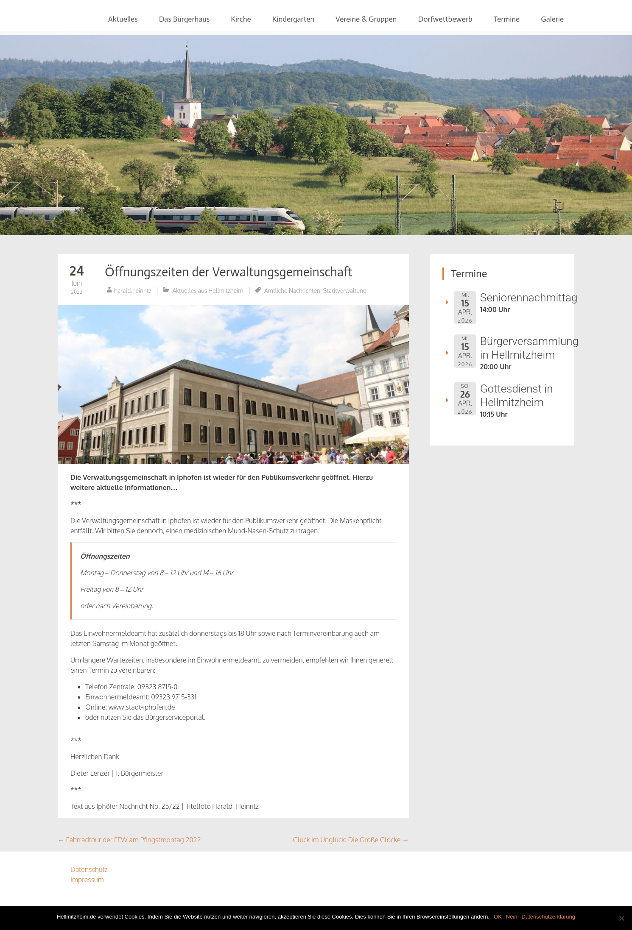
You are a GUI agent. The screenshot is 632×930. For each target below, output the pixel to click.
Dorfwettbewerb (445, 19)
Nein (511, 916)
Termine (507, 19)
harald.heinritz (132, 290)
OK (498, 916)
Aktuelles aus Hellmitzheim (208, 290)
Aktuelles (123, 19)
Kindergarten (293, 19)
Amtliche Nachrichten (292, 290)
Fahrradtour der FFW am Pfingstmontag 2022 (129, 839)
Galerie (552, 19)
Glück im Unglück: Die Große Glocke (351, 839)
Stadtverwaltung (344, 290)
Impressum (87, 879)
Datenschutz (89, 869)
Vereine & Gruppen (366, 19)
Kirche (241, 19)
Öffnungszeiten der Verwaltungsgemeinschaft (228, 272)
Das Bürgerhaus (184, 19)
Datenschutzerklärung (548, 916)
